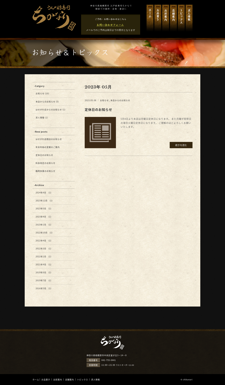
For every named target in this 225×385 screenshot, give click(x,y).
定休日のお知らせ (98, 109)
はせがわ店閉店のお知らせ (49, 139)
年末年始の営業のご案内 (48, 147)
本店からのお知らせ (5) (47, 101)
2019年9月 (41, 272)
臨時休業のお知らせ (45, 170)
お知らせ (104, 100)
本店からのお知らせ (120, 100)
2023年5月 (41, 208)
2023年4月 (41, 216)
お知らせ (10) (42, 93)
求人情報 (189, 18)
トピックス (181, 18)
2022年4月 (41, 240)
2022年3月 (41, 248)
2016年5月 (41, 288)
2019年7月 (41, 280)
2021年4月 (41, 264)
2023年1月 (41, 224)
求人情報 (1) (42, 117)
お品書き (157, 18)
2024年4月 (41, 192)
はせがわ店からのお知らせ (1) (50, 109)
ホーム (150, 18)
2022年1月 (41, 256)
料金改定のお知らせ (45, 162)
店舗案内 (173, 18)
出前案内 (165, 18)
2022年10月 (42, 232)
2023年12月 (42, 200)
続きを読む (181, 145)
